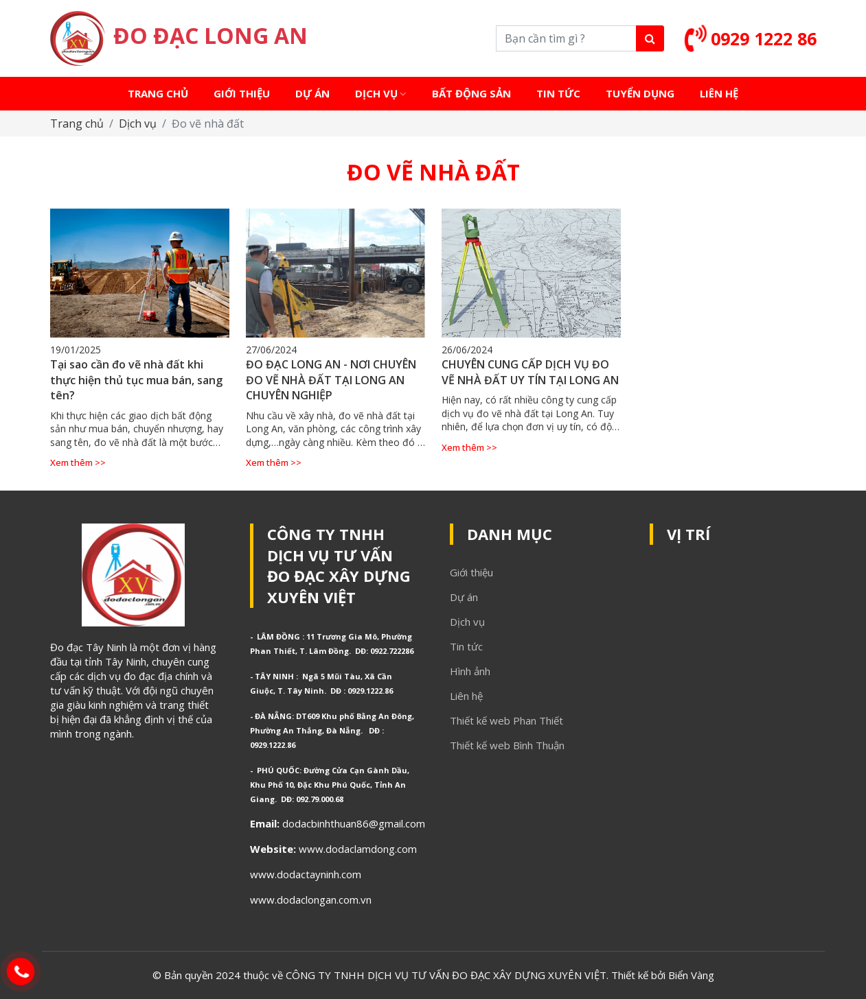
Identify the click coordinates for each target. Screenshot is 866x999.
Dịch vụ (138, 123)
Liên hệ (466, 696)
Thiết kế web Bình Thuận (507, 745)
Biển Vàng (691, 975)
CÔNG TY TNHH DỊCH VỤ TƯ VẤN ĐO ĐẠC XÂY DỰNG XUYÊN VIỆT (339, 565)
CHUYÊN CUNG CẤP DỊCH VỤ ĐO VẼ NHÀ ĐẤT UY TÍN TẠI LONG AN (530, 372)
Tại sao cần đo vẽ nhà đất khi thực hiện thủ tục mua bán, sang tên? (136, 380)
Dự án (464, 597)
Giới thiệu (471, 572)
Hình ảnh (470, 671)
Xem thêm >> (78, 462)
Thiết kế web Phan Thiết (506, 720)
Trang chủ (77, 123)
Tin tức (466, 646)
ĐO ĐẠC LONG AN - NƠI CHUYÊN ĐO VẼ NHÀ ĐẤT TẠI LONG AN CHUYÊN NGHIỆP (331, 380)
